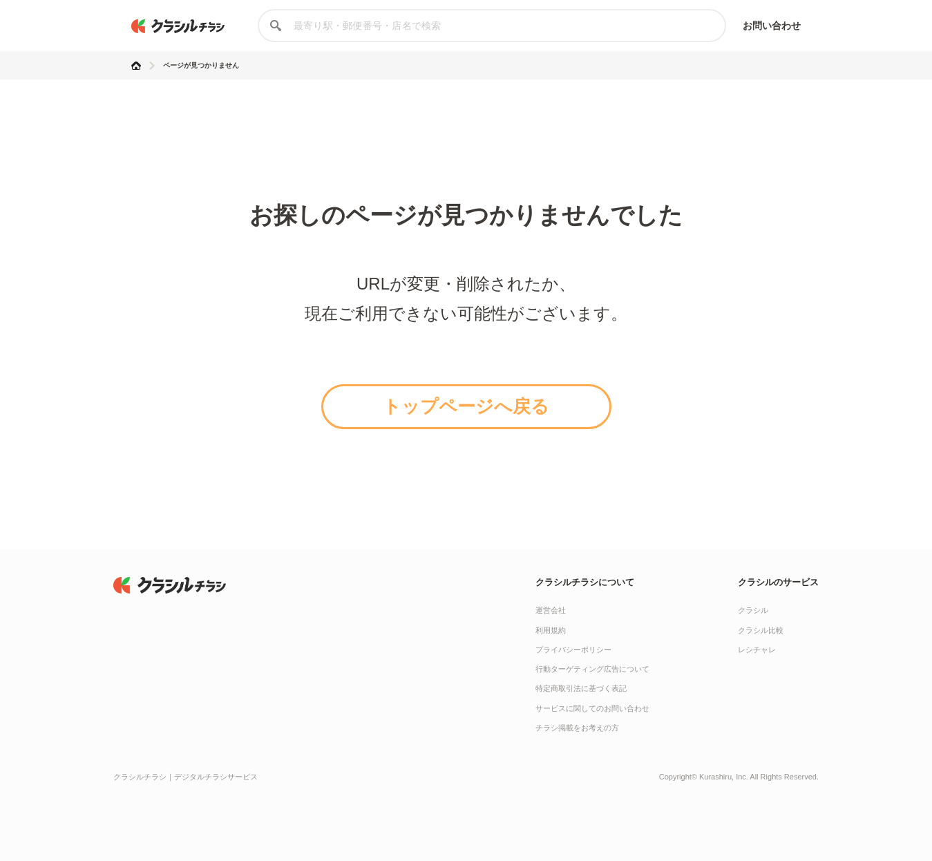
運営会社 (550, 610)
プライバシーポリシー (573, 649)
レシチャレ (757, 649)
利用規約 (550, 630)
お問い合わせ (772, 25)
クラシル (753, 610)
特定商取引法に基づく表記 (581, 688)
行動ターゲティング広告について (592, 669)
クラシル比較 (760, 630)
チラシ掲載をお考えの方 (577, 727)
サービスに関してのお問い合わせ (592, 708)
